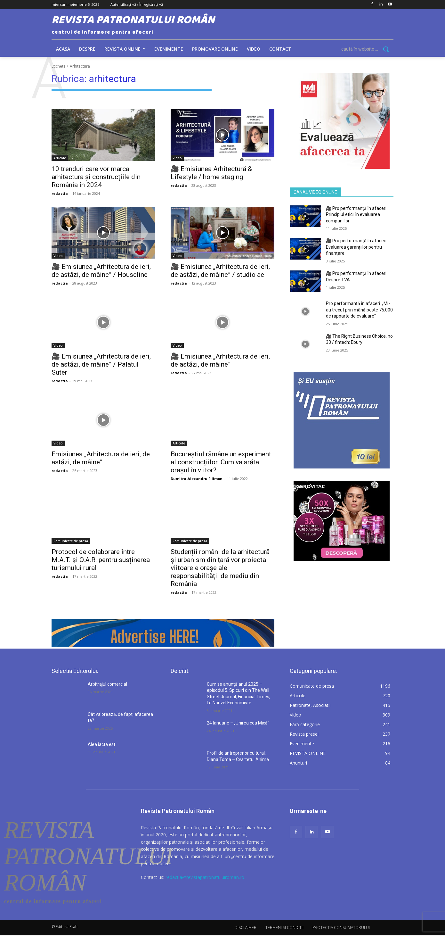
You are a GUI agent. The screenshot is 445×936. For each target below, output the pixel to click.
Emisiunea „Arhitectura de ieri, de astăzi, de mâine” (101, 458)
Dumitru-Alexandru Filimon (196, 478)
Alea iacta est (101, 744)
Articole (59, 158)
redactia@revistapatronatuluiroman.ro (205, 877)
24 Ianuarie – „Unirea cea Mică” (238, 722)
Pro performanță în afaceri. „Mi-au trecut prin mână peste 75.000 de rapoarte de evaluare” (359, 310)
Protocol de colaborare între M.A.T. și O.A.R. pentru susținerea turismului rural (101, 560)
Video (177, 158)
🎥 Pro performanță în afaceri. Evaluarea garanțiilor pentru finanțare (356, 247)
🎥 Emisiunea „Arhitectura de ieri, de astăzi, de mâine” (220, 360)
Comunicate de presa (70, 541)
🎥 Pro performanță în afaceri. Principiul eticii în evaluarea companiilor (356, 214)
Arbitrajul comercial (107, 684)
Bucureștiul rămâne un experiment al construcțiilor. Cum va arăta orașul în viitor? (221, 462)
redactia (60, 193)
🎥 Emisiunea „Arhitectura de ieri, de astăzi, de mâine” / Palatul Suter (101, 364)
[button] (367, 49)
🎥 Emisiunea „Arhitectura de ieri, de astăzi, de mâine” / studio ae (220, 270)
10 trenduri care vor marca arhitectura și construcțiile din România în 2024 (96, 177)
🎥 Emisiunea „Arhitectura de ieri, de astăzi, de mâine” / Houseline (101, 270)
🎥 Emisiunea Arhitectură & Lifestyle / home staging (211, 173)
